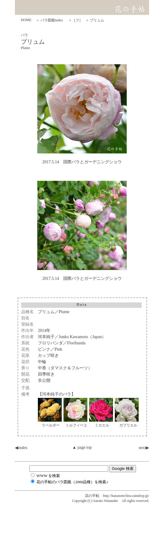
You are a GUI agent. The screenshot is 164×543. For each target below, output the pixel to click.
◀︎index (21, 447)
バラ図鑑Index (52, 20)
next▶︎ (144, 447)
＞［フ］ (75, 20)
